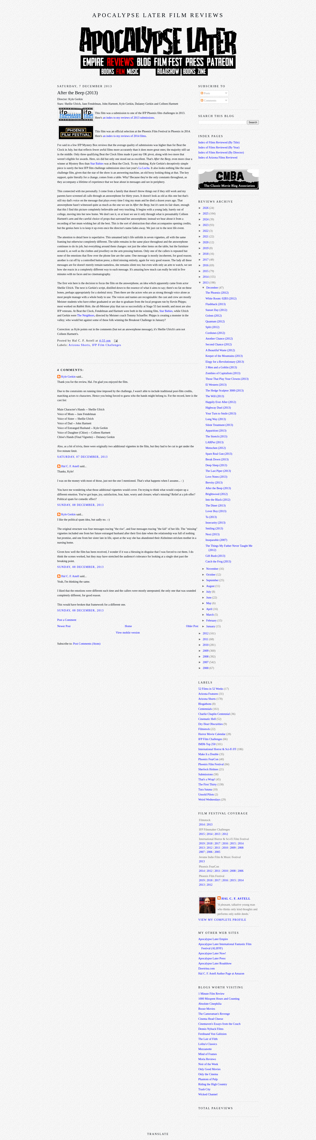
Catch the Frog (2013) (218, 561)
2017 (206, 259)
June (209, 597)
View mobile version (128, 632)
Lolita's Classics (207, 1044)
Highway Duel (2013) (218, 407)
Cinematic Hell (207, 719)
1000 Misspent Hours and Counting (218, 998)
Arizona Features (208, 693)
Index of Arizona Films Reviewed (217, 157)
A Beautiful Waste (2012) (220, 350)
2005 (217, 851)
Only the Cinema (208, 1074)
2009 (206, 650)
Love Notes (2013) (216, 476)
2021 (206, 236)
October (211, 574)
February (211, 620)
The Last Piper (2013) (218, 470)
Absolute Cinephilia (209, 1003)
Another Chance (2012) (219, 338)
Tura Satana (205, 789)
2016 (206, 265)
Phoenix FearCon (208, 759)
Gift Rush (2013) (215, 555)
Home (128, 626)
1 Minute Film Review (211, 993)
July (209, 591)
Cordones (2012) (215, 332)
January (211, 626)
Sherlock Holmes (208, 769)
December (212, 287)
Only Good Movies (209, 1069)
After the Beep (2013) (77, 92)
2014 (206, 276)
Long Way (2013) (216, 419)
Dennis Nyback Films (210, 1028)
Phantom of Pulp (208, 1079)
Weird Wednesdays (209, 799)
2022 (206, 230)
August (210, 586)
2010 (206, 644)
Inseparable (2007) (216, 540)
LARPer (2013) (214, 442)
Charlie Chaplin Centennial (214, 713)
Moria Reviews (207, 1059)
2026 (206, 207)
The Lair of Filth (208, 1039)
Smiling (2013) (214, 528)
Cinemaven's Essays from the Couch (219, 1023)
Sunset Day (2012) (216, 310)
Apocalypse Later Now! (212, 953)
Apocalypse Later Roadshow (215, 963)
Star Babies (97, 163)
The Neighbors (85, 315)
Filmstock (204, 729)
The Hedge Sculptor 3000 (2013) (225, 390)
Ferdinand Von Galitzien (212, 1033)
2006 (210, 851)
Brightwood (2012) (217, 494)
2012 (206, 633)
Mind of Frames (207, 1054)
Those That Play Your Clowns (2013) (227, 378)
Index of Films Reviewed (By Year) (218, 147)
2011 (206, 639)
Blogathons (204, 703)
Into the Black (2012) (218, 499)
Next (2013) (212, 534)
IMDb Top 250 (206, 744)
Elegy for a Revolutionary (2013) (225, 361)
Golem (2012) (214, 315)
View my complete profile (222, 919)
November (212, 568)
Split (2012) (212, 327)
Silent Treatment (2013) (219, 425)
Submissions (205, 774)
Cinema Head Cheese (210, 1018)
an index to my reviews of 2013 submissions (128, 117)
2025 (206, 213)
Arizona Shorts (79, 345)
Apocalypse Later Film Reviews (158, 15)
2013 (206, 282)
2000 (206, 668)
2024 (206, 219)
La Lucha (143, 168)
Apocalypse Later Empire (213, 939)
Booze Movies (206, 1008)
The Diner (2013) (216, 505)
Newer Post (64, 626)
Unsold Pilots (206, 794)
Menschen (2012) (216, 447)
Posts (205, 93)
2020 (206, 242)
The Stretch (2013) (216, 436)
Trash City (204, 1089)
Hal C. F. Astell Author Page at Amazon (221, 973)
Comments (208, 100)
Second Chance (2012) (219, 344)
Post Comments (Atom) (87, 643)
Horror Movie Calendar (212, 734)
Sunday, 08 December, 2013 (80, 504)
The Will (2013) (215, 396)
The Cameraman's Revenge (214, 1013)
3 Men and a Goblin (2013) (221, 367)
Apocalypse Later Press (212, 958)
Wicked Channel (207, 1094)
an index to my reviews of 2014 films (124, 136)
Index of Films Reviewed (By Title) (219, 142)
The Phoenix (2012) (217, 292)
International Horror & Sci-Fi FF (217, 749)
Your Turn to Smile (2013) (221, 413)
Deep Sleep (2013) (216, 465)
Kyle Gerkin (68, 376)
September (212, 580)
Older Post (192, 626)
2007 (206, 662)
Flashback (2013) (216, 304)
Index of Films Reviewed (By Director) (221, 152)
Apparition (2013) (216, 430)
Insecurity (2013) (216, 522)
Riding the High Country (212, 1084)
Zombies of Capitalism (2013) (223, 373)
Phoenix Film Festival (211, 764)
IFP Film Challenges (106, 345)
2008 (206, 656)
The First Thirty (207, 784)
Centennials (205, 708)
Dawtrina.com (206, 968)
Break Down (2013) (217, 459)
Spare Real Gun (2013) (219, 453)
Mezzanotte (205, 1049)
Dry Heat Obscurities (210, 724)
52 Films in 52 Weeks (210, 688)
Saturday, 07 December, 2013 (82, 456)
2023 (206, 225)
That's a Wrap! (206, 779)
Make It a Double (208, 754)
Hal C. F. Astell (70, 466)
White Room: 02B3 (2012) (221, 298)
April (209, 609)
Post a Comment (66, 619)
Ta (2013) (211, 517)
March (210, 614)
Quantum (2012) (215, 321)
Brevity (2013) (214, 482)
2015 (206, 271)
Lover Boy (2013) (216, 511)
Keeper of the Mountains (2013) (224, 355)
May (209, 603)
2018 (206, 253)
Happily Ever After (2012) (221, 402)
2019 (206, 248)
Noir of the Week (208, 1064)
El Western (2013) (216, 384)
